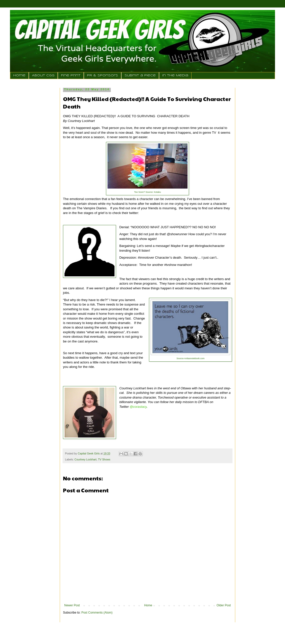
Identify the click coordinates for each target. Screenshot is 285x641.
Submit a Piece (140, 75)
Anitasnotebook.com (194, 358)
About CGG (43, 75)
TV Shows (104, 459)
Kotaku (157, 192)
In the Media (175, 75)
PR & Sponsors (102, 75)
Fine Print (70, 75)
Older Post (223, 605)
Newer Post (72, 605)
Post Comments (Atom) (96, 612)
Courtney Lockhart (85, 459)
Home (19, 75)
